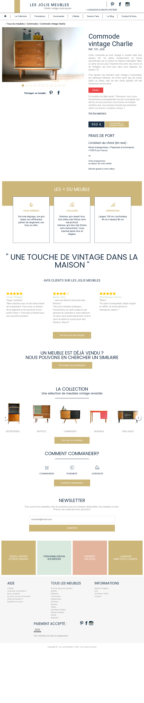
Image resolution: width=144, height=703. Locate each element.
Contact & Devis (129, 16)
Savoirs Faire (93, 16)
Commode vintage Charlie (52, 23)
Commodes (32, 23)
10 (59, 85)
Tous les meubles (16, 23)
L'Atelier (75, 16)
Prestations (39, 16)
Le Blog (110, 16)
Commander (58, 16)
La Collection (21, 16)
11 (63, 85)
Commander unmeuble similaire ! (121, 137)
